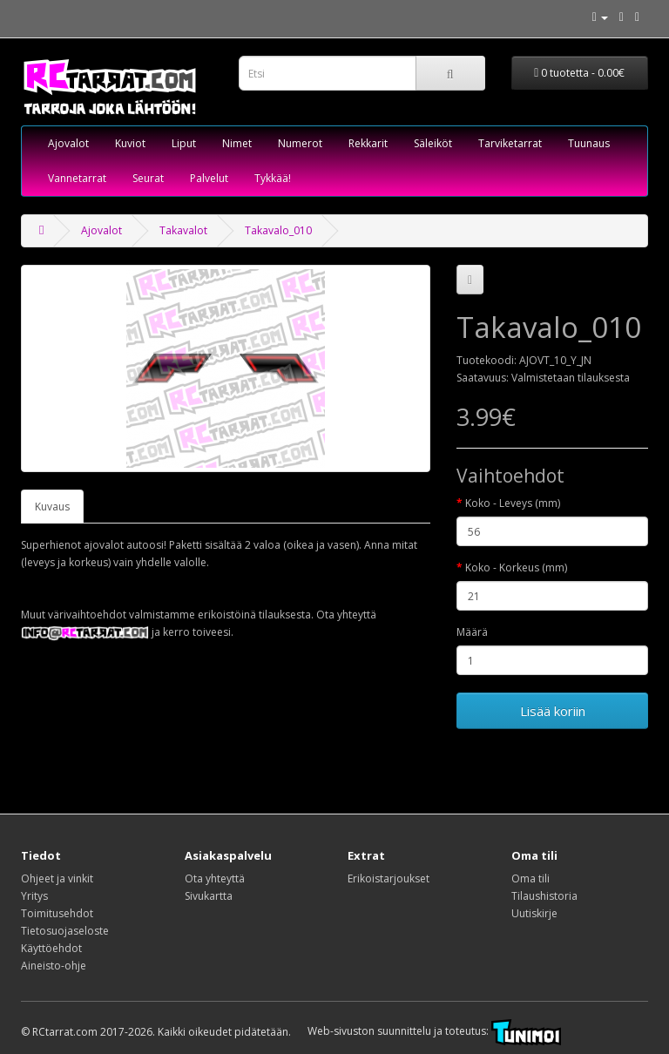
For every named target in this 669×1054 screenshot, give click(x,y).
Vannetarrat (77, 178)
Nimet (237, 143)
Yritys (34, 895)
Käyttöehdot (51, 948)
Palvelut (209, 178)
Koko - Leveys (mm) (512, 503)
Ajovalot (68, 143)
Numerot (300, 143)
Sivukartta (209, 895)
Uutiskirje (534, 913)
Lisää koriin (552, 711)
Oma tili (530, 878)
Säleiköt (433, 143)
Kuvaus (52, 506)
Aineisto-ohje (53, 965)
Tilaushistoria (544, 895)
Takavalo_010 (278, 230)
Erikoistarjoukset (388, 878)
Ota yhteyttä (215, 878)
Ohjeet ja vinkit (57, 878)
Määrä (472, 632)
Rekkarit (368, 143)
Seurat (148, 178)
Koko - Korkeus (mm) (516, 567)
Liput (184, 143)
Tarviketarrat (510, 143)
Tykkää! (272, 178)
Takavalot (183, 230)
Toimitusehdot (57, 913)
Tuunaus (589, 143)
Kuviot (130, 143)
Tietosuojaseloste (65, 930)
